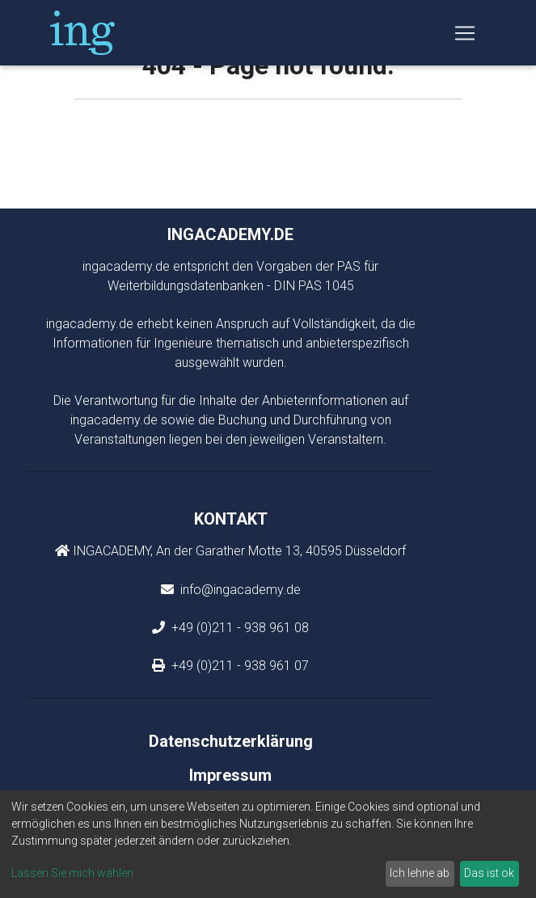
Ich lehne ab (419, 872)
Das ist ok (489, 872)
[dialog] (268, 844)
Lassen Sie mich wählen (72, 872)
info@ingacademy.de (239, 589)
